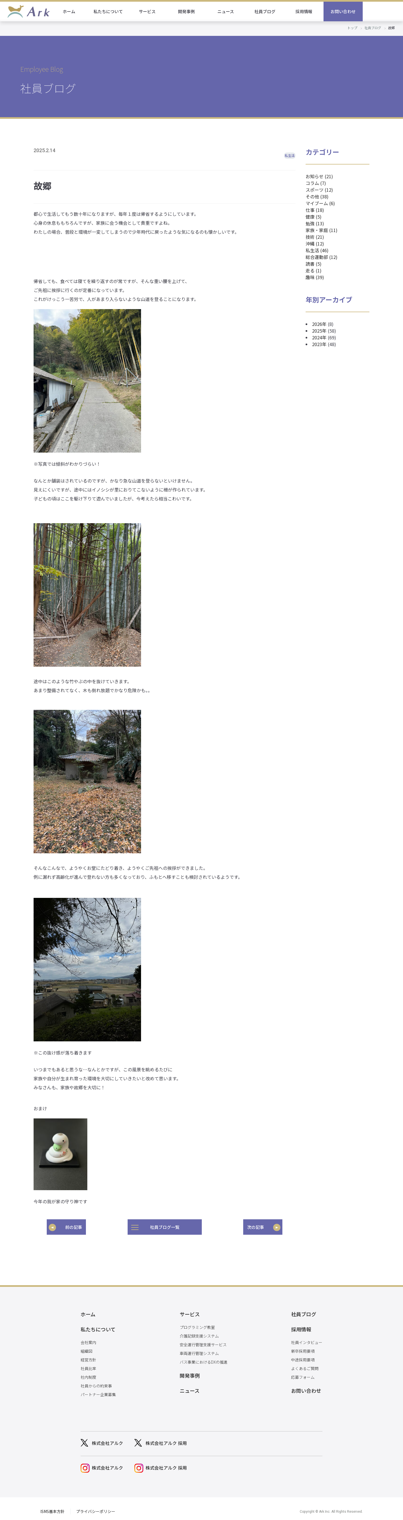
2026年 (319, 324)
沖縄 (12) (315, 243)
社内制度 (88, 1373)
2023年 (319, 344)
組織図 (86, 1347)
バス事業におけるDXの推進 (204, 1360)
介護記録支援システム (199, 1334)
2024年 (319, 337)
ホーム (109, 11)
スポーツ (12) (319, 189)
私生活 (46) (317, 250)
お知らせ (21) (319, 176)
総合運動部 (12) (322, 257)
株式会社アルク (107, 1439)
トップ (352, 27)
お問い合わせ (383, 11)
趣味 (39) (315, 277)
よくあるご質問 (304, 1364)
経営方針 (88, 1356)
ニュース (266, 11)
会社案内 (88, 1338)
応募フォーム (303, 1373)
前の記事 (73, 1227)
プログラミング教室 (197, 1325)
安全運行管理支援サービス (203, 1342)
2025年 (319, 330)
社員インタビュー (306, 1338)
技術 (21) (315, 236)
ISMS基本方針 (52, 1506)
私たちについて (148, 11)
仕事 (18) (315, 210)
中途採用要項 (303, 1356)
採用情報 (344, 11)
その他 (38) (317, 196)
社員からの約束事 (96, 1382)
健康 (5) (314, 216)
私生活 (290, 155)
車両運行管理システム (199, 1351)
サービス (187, 11)
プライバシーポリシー (95, 1506)
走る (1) (314, 270)
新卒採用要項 (303, 1347)
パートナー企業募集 (98, 1390)
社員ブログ (305, 11)
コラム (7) (316, 183)
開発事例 (226, 11)
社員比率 (88, 1364)
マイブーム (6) (320, 203)
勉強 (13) (315, 223)
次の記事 (255, 1227)
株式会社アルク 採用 (166, 1439)
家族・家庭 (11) (322, 230)
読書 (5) (314, 263)
